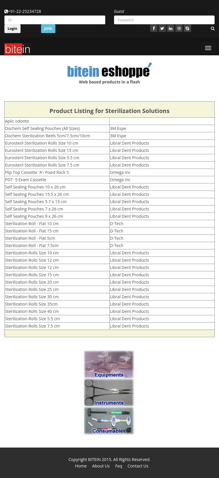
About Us (101, 466)
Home (81, 466)
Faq (118, 466)
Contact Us (138, 466)
